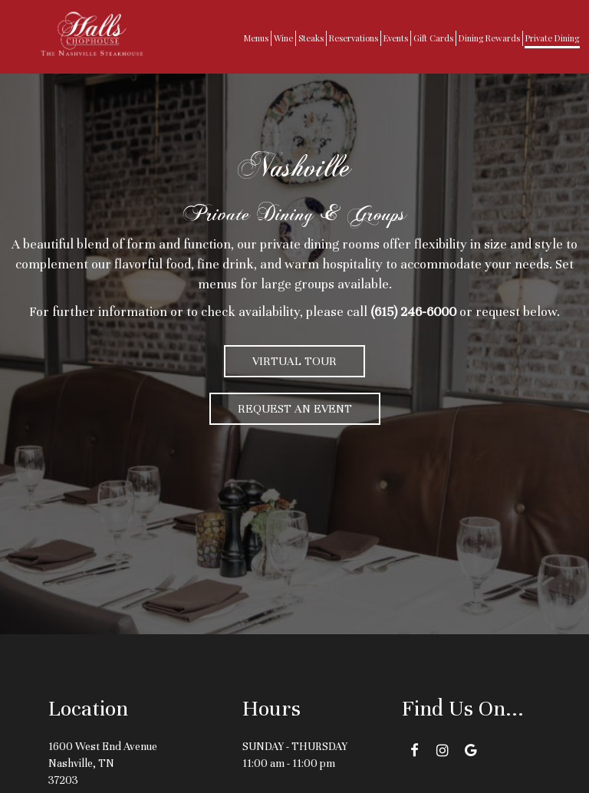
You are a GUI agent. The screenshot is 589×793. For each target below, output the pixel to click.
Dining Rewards (489, 38)
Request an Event (295, 409)
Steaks (311, 38)
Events (395, 38)
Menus (256, 38)
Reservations (353, 38)
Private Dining (552, 38)
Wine (283, 38)
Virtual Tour (294, 361)
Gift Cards (433, 38)
